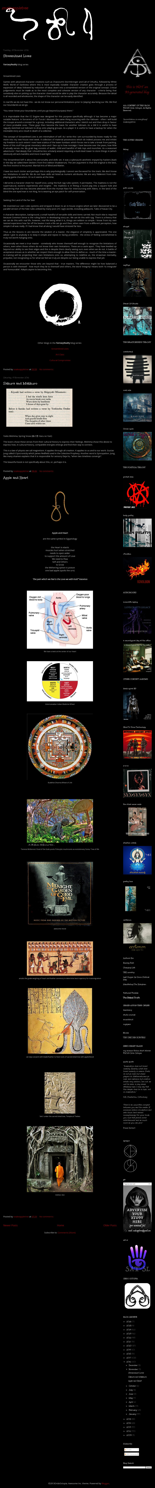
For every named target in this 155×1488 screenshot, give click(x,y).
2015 (128, 1419)
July (131, 1390)
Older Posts (110, 1225)
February (133, 1410)
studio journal (129, 1015)
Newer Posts (10, 1225)
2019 (128, 1350)
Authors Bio (128, 958)
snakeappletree (15, 8)
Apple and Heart (15, 477)
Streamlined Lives (17, 56)
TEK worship (129, 972)
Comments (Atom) (67, 1232)
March (132, 1406)
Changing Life (129, 967)
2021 (128, 1341)
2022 (129, 1337)
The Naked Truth (131, 997)
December (133, 1365)
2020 (129, 1345)
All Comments (132, 1454)
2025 (129, 1325)
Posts (128, 1449)
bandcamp (127, 1010)
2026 (129, 1321)
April (131, 1402)
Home (60, 1225)
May (131, 1398)
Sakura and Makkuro (20, 383)
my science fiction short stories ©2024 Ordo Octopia (137, 1051)
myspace (127, 1024)
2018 (128, 1354)
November (133, 1369)
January (133, 1414)
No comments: (46, 369)
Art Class (60, 354)
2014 (128, 1423)
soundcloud (128, 1019)
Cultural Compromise (59, 360)
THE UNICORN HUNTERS (134, 1037)
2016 (129, 1362)
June (131, 1394)
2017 (128, 1358)
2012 (128, 1431)
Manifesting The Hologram (134, 984)
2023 (129, 1333)
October (133, 1386)
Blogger (105, 1483)
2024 (129, 1329)
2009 (129, 1435)
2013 (128, 1427)
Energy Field (128, 963)
